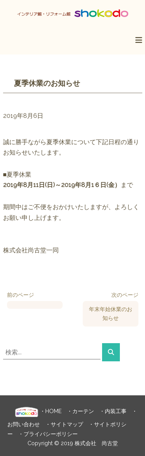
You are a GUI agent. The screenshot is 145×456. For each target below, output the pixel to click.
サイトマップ (67, 424)
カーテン (83, 410)
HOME (53, 410)
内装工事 (115, 410)
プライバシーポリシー (51, 433)
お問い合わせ (23, 424)
